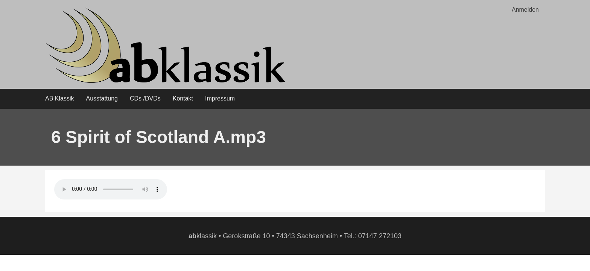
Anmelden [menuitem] (525, 9)
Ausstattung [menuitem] (102, 98)
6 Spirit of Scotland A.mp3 (158, 137)
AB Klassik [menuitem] (59, 98)
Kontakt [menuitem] (183, 98)
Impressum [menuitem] (220, 98)
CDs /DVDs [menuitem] (145, 98)
